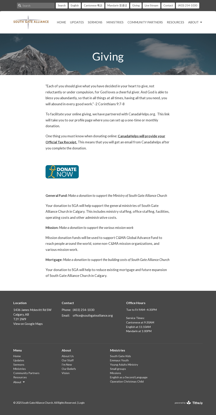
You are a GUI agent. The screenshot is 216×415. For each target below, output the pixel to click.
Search (62, 5)
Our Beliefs (69, 368)
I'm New (67, 364)
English (75, 5)
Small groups (118, 368)
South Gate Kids (120, 356)
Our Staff (68, 360)
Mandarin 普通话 (117, 5)
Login (81, 402)
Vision (66, 373)
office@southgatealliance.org (93, 315)
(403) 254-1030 (187, 5)
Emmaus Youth (119, 360)
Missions (115, 373)
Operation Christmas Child (127, 381)
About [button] (19, 382)
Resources (175, 22)
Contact (168, 5)
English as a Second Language (128, 377)
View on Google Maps (28, 323)
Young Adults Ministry (124, 364)
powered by (189, 403)
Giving (136, 5)
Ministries (115, 22)
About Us (68, 356)
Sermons (95, 22)
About (195, 22)
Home (61, 22)
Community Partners (145, 22)
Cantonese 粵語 (93, 5)
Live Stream (151, 5)
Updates (77, 22)
